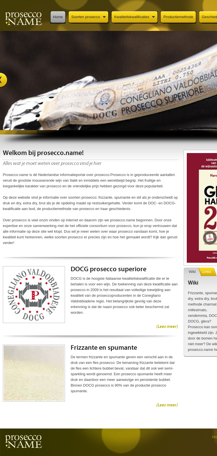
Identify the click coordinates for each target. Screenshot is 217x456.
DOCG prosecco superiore (108, 269)
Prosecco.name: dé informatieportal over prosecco (23, 18)
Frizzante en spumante (104, 348)
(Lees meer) (167, 326)
